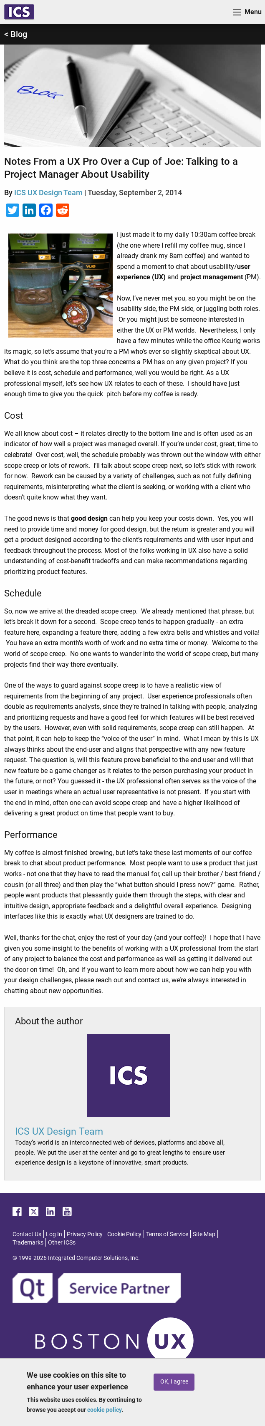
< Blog (15, 34)
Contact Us (27, 1234)
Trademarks (28, 1242)
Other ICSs (62, 1242)
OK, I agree (174, 1381)
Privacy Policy (85, 1234)
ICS (19, 11)
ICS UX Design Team (48, 192)
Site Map (204, 1234)
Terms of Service (167, 1234)
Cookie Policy (124, 1234)
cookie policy (104, 1409)
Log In (54, 1234)
